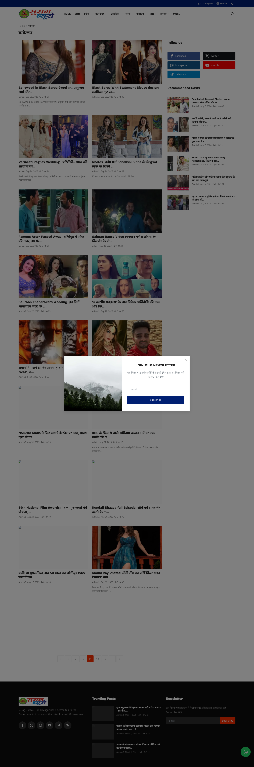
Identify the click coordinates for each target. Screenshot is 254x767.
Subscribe (155, 399)
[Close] (185, 359)
